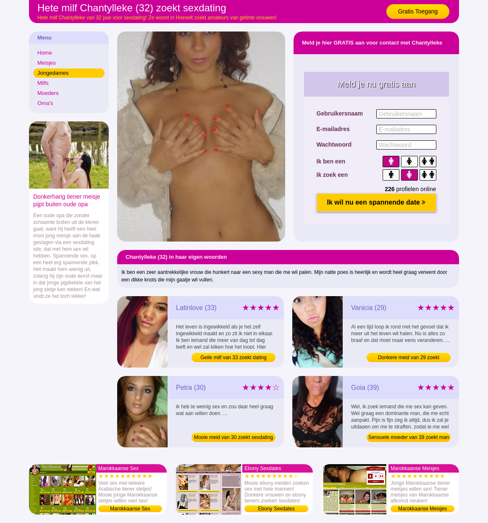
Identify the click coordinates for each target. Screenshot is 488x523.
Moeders (48, 93)
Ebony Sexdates (276, 509)
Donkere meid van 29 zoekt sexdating (408, 358)
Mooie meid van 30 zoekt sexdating (233, 437)
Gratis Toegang (418, 11)
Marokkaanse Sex (130, 509)
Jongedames (52, 73)
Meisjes (46, 63)
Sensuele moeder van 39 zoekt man (408, 437)
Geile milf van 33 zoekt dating (233, 357)
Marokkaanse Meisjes (422, 509)
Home (44, 53)
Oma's (45, 103)
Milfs (43, 83)
